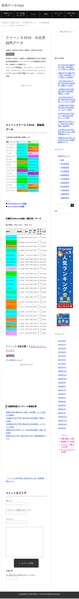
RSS (46, 14)
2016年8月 (62, 387)
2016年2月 (62, 410)
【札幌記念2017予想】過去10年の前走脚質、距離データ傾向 (66, 92)
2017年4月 (62, 356)
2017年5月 (62, 353)
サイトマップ (58, 15)
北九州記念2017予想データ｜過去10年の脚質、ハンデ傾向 (66, 116)
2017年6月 (62, 349)
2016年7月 (62, 391)
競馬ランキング (8, 15)
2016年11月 (62, 375)
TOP (11, 23)
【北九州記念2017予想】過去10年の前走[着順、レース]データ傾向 (66, 100)
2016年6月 (62, 394)
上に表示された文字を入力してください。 (21, 576)
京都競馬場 (65, 168)
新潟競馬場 (65, 187)
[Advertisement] (26, 100)
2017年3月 (62, 360)
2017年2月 (62, 364)
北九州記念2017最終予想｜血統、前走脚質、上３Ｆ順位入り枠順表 (66, 68)
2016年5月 (62, 398)
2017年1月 (62, 368)
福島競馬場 (65, 183)
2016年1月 (62, 413)
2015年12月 (62, 417)
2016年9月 (62, 383)
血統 (62, 160)
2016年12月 (62, 372)
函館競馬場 (65, 198)
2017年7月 (62, 345)
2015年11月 (62, 421)
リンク (33, 15)
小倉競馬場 (65, 191)
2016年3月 (62, 406)
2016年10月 (62, 379)
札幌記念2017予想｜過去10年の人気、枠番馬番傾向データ (66, 141)
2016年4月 (62, 402)
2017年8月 (62, 341)
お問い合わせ (71, 15)
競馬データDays (15, 5)
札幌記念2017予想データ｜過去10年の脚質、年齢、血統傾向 (66, 124)
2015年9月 (62, 429)
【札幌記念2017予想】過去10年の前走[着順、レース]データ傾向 (66, 108)
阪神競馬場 (65, 176)
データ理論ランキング (20, 15)
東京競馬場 (65, 164)
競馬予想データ (64, 157)
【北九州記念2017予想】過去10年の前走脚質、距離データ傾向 (66, 84)
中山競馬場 (65, 172)
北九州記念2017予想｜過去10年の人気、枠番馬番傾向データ (66, 132)
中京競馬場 (65, 179)
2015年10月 (62, 425)
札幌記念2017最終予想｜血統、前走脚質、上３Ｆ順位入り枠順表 (66, 76)
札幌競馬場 (10, 54)
